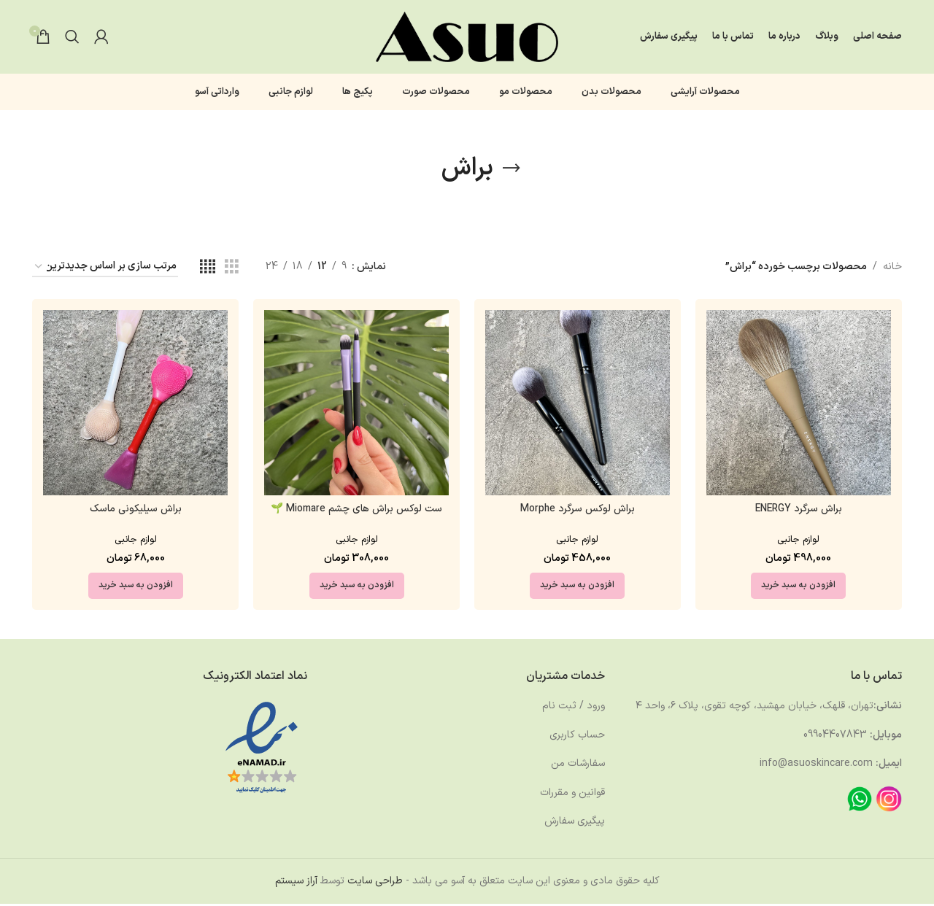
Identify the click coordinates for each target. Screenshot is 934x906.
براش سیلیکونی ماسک (135, 511)
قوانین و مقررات (572, 794)
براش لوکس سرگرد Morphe (578, 511)
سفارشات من (578, 765)
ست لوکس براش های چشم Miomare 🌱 (356, 511)
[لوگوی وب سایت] (467, 37)
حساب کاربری (577, 736)
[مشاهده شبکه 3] (232, 269)
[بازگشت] (511, 170)
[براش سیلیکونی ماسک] (135, 405)
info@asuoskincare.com (816, 765)
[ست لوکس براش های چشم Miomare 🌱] (356, 405)
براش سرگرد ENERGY (798, 511)
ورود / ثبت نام (573, 708)
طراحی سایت (375, 883)
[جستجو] (72, 38)
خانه (892, 268)
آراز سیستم (296, 883)
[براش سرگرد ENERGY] (798, 405)
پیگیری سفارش (574, 823)
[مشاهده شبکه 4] (207, 269)
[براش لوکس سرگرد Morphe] (577, 405)
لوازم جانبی (799, 541)
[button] (799, 587)
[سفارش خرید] (105, 269)
